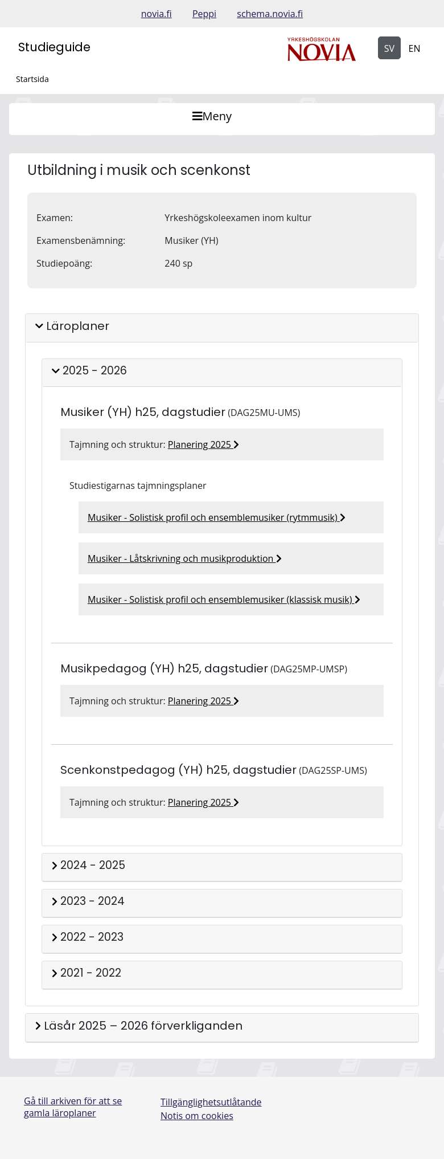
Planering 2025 (203, 444)
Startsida (32, 79)
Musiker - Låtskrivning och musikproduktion (185, 558)
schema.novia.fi (270, 13)
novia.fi (156, 13)
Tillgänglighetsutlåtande (211, 1102)
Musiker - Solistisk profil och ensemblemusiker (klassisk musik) (224, 599)
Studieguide (54, 47)
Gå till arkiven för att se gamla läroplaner (73, 1107)
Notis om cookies (197, 1115)
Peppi (204, 13)
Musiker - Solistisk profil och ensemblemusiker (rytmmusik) (217, 517)
